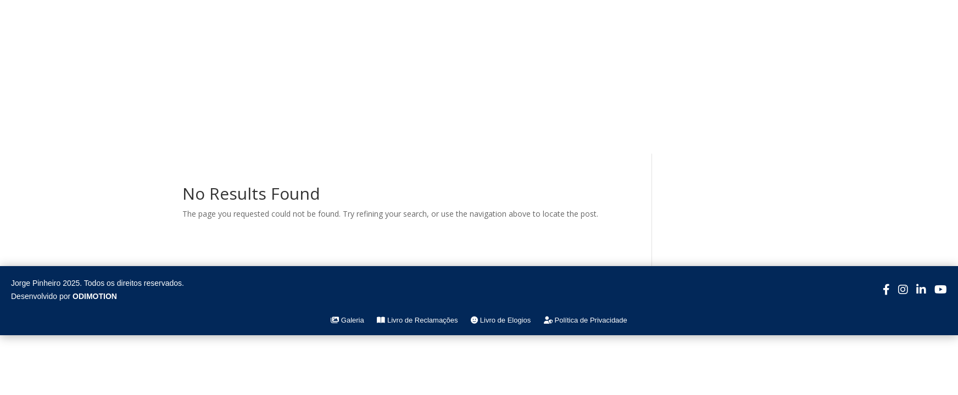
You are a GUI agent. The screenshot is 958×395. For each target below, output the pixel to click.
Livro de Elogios (501, 320)
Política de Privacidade (585, 320)
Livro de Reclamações (417, 320)
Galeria (347, 320)
